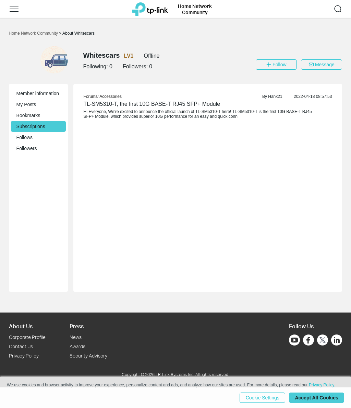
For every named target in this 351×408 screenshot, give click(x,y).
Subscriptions (30, 126)
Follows (24, 137)
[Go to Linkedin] (336, 340)
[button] (14, 9)
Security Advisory (88, 356)
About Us (21, 326)
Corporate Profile (27, 337)
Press (77, 326)
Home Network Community (34, 33)
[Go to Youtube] (294, 340)
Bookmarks (28, 115)
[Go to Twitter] (322, 341)
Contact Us (21, 346)
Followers (26, 148)
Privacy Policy (24, 356)
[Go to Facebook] (308, 340)
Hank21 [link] (275, 96)
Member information (37, 93)
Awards (77, 346)
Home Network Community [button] (195, 9)
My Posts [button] (26, 104)
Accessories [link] (110, 96)
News (76, 337)
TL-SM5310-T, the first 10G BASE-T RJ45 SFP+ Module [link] (152, 104)
